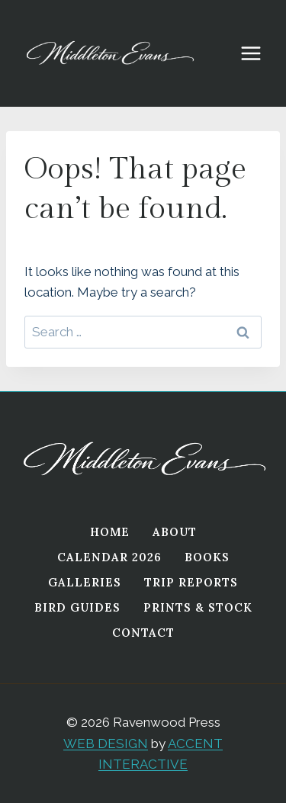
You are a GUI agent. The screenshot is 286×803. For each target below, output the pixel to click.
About (175, 532)
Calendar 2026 (109, 557)
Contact (143, 632)
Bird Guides (77, 607)
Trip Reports (191, 582)
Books (207, 557)
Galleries (84, 582)
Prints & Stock (197, 607)
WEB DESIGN (105, 743)
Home (110, 532)
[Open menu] (258, 53)
